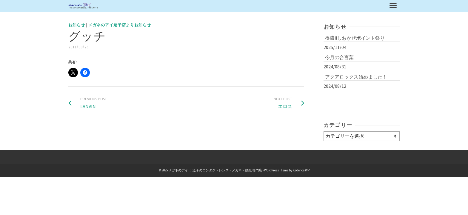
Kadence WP (301, 176)
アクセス (357, 9)
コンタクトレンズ (317, 9)
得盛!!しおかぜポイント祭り (355, 44)
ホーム (234, 9)
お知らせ (257, 9)
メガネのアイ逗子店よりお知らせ (119, 30)
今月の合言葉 (339, 63)
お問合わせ (384, 9)
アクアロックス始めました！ (356, 83)
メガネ (280, 9)
